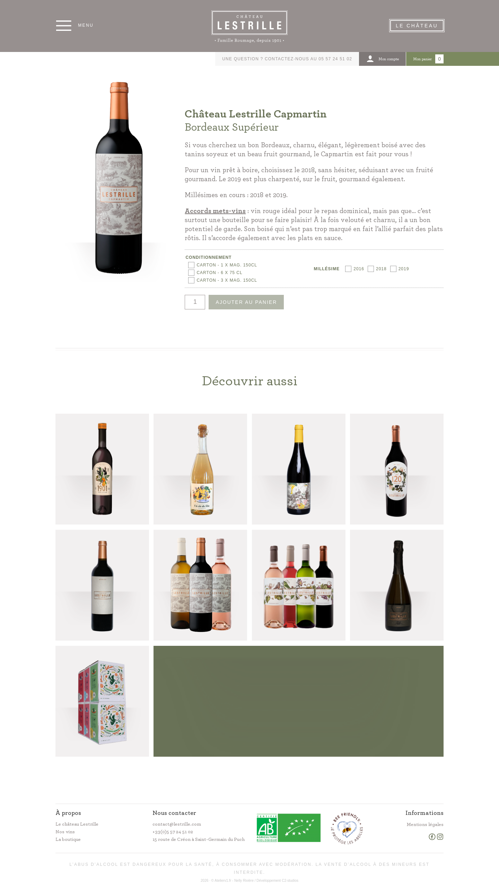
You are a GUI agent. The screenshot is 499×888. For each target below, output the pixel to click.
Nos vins (65, 831)
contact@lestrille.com (176, 824)
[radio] (222, 265)
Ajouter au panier (246, 302)
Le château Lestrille (76, 824)
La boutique (68, 839)
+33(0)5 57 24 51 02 (172, 831)
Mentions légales (425, 824)
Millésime (327, 268)
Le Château (417, 25)
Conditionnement (208, 257)
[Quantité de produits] (195, 302)
